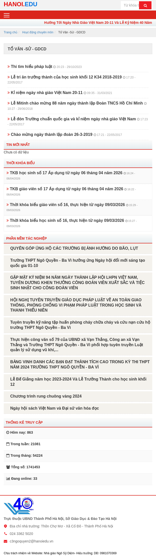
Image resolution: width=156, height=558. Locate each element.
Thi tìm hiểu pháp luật (44, 66)
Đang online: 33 (21, 479)
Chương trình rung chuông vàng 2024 (46, 396)
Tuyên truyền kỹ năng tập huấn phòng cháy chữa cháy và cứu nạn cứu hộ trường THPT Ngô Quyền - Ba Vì (80, 325)
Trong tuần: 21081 (23, 444)
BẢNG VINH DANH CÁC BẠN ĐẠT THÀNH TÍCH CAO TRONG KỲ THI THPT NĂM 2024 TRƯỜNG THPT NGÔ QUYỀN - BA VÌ (80, 364)
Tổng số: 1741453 (23, 467)
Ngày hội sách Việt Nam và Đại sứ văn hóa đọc (54, 408)
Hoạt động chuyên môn (37, 32)
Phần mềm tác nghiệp (26, 238)
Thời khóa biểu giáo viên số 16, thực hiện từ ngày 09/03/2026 (72, 207)
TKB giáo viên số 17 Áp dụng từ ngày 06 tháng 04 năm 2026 (71, 191)
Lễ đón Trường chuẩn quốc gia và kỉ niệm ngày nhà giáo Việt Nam (77, 121)
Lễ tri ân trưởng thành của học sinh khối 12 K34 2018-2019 (71, 79)
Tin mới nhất (18, 145)
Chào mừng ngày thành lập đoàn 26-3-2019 (64, 134)
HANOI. (20, 4)
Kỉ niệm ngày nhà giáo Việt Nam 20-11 (59, 92)
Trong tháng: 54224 (24, 455)
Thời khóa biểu (20, 163)
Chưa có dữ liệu (16, 152)
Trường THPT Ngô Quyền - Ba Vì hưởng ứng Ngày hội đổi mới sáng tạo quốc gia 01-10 (77, 263)
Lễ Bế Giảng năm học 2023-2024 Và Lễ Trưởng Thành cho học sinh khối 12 (78, 382)
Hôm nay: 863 (19, 432)
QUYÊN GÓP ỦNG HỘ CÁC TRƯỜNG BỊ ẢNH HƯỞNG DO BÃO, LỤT (74, 248)
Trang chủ (10, 32)
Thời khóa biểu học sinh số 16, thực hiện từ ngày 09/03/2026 (71, 223)
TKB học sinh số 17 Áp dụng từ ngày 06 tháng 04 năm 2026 (70, 175)
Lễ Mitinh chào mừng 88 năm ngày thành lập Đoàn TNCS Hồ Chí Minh (77, 106)
